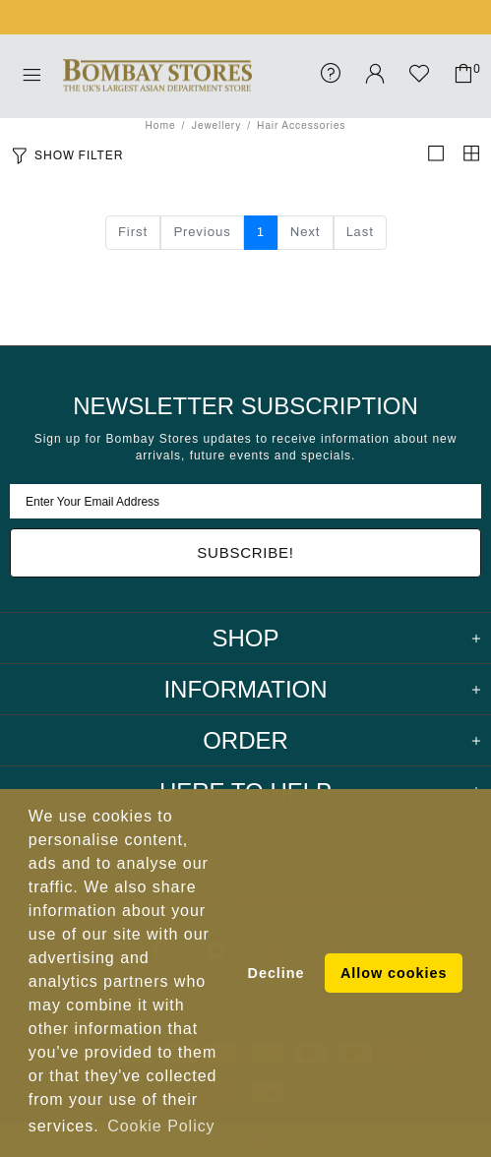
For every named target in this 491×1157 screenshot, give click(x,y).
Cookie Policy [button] (161, 1126)
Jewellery (216, 125)
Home (161, 125)
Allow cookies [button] (393, 973)
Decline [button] (276, 973)
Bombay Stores (157, 75)
